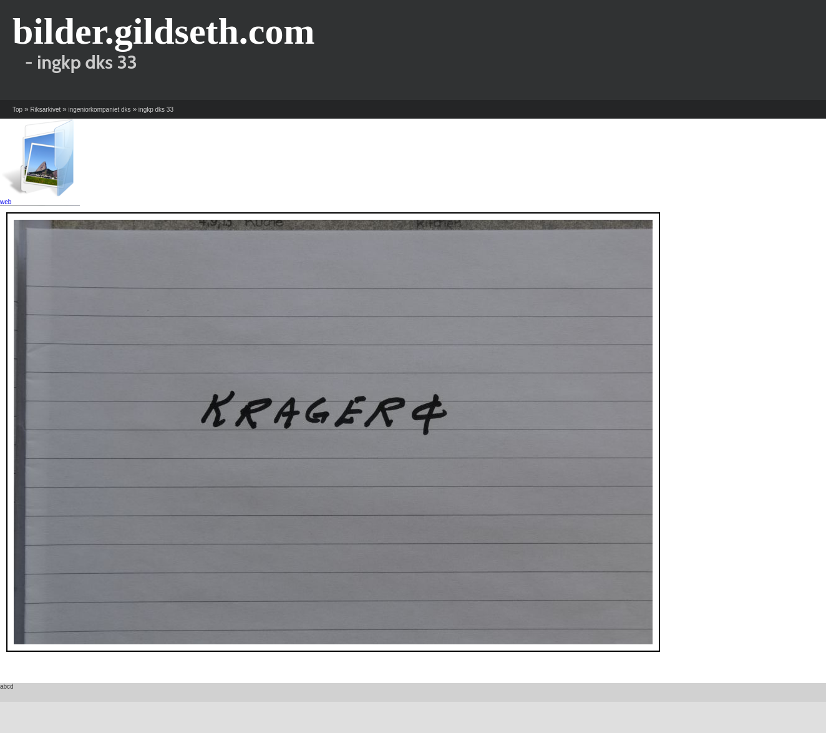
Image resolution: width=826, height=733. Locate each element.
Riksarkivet (45, 109)
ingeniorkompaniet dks (100, 109)
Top (17, 109)
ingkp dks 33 (155, 109)
